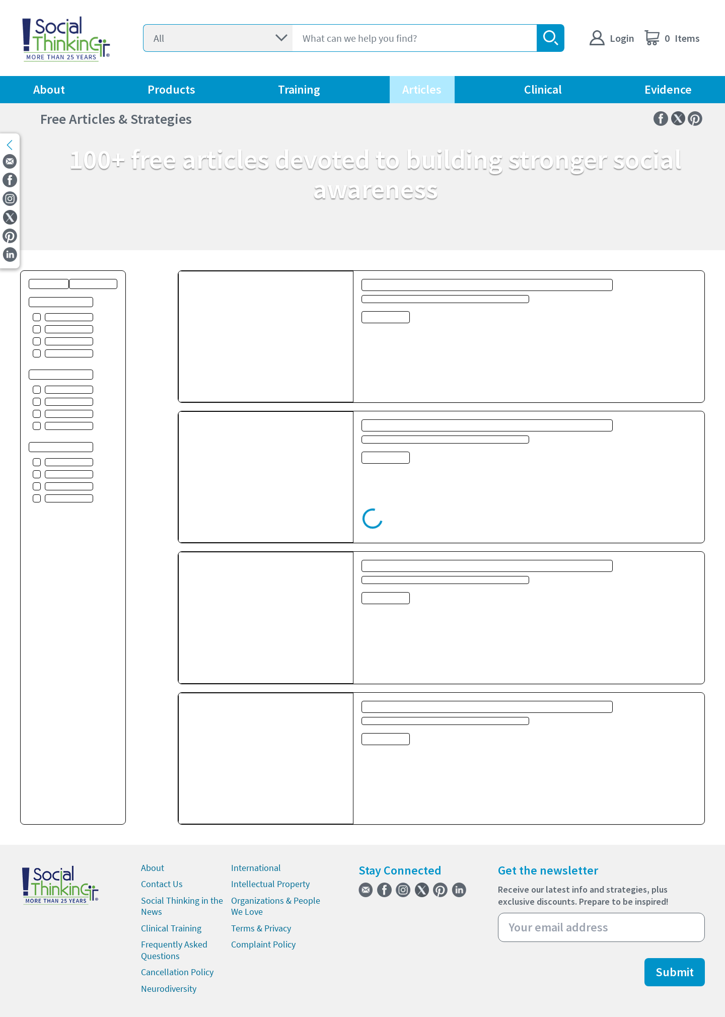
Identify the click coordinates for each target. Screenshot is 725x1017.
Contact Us (162, 884)
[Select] (218, 38)
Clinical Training (171, 928)
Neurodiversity (168, 988)
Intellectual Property (270, 884)
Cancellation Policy (177, 972)
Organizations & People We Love (275, 906)
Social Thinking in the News (182, 906)
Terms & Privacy (261, 928)
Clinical (543, 89)
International (256, 868)
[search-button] (550, 38)
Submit (675, 972)
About (49, 89)
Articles (422, 89)
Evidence (668, 89)
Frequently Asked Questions (174, 950)
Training (299, 89)
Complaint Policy (263, 944)
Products (171, 89)
